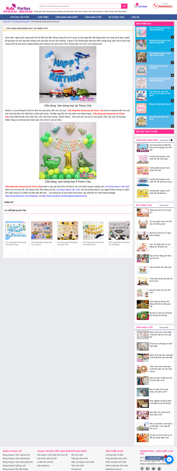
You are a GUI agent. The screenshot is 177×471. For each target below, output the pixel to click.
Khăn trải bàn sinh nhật (116, 462)
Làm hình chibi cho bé (47, 458)
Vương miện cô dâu (114, 455)
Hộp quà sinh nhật (79, 458)
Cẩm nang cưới (93, 17)
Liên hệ (135, 17)
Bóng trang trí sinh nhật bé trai (16, 455)
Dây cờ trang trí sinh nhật (82, 462)
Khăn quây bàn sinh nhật (117, 465)
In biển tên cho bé (45, 462)
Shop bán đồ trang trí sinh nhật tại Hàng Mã (160, 80)
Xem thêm (163, 140)
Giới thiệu (43, 17)
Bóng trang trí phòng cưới (14, 465)
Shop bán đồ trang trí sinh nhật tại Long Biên (160, 42)
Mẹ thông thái (116, 17)
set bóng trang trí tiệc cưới (68, 189)
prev (7, 235)
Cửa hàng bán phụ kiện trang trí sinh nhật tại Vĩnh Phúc (160, 93)
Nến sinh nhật (77, 465)
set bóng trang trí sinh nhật (117, 186)
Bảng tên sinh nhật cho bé (160, 104)
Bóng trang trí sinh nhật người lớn (18, 462)
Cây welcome (43, 465)
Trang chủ (6, 21)
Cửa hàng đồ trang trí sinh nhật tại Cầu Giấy (160, 54)
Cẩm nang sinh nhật (67, 17)
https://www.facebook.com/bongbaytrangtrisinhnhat (64, 196)
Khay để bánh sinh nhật (116, 458)
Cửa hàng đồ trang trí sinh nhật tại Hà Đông (160, 29)
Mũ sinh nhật (77, 455)
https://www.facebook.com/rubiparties (21, 196)
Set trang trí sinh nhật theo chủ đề (52, 455)
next (127, 235)
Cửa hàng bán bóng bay (21, 21)
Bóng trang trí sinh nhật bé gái (16, 458)
